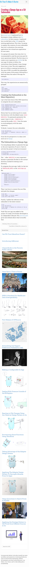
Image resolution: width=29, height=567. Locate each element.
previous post (24, 215)
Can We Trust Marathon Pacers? (13, 234)
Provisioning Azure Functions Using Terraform (13, 435)
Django (10, 138)
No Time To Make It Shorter (9, 2)
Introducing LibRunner (10, 241)
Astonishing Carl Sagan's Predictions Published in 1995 (12, 346)
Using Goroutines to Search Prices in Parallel (14, 499)
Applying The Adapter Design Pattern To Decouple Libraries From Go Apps (13, 474)
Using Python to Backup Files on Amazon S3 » (18, 226)
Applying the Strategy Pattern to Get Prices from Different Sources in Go (14, 524)
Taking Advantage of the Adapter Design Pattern (14, 452)
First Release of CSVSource (11, 320)
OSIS (17, 41)
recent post (7, 35)
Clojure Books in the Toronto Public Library (12, 249)
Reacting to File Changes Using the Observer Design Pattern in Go (14, 414)
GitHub (20, 60)
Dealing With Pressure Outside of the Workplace (14, 392)
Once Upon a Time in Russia (12, 271)
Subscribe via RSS (6, 546)
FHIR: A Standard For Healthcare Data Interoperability (13, 296)
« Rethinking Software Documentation (9, 223)
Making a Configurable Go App (13, 370)
